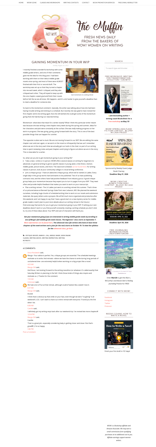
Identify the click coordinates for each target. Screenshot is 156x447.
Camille (30, 308)
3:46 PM (31, 329)
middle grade (55, 235)
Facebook (108, 297)
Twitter (107, 303)
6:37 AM (31, 288)
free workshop (114, 121)
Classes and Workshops (50, 2)
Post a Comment (29, 332)
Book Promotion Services (104, 2)
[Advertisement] (119, 388)
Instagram (109, 300)
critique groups (31, 235)
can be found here (79, 167)
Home (21, 2)
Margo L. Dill (44, 235)
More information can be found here (38, 223)
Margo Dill (32, 267)
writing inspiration (50, 238)
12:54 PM (31, 314)
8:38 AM (31, 305)
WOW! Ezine (32, 2)
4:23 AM (31, 264)
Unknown (31, 282)
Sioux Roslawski (34, 252)
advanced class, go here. (63, 228)
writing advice (35, 238)
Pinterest (108, 306)
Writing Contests (71, 2)
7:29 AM (31, 279)
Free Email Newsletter (127, 2)
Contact (85, 2)
